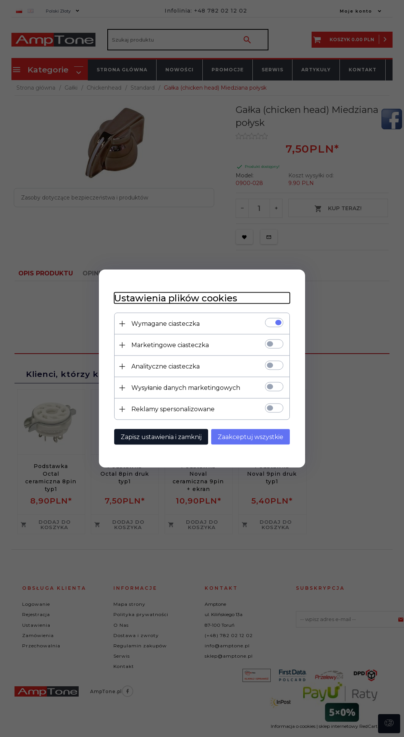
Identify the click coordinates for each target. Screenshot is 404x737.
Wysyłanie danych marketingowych (185, 387)
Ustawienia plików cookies (175, 298)
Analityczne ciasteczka (165, 366)
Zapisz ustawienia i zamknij (161, 437)
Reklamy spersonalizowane (173, 409)
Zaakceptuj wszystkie (250, 437)
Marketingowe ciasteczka (170, 345)
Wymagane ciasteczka (165, 323)
